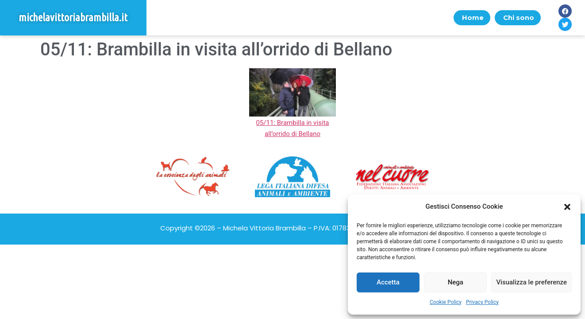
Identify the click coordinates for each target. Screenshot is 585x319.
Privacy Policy (482, 302)
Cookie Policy (446, 302)
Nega (455, 282)
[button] (567, 206)
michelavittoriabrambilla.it (73, 17)
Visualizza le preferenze (531, 282)
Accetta (388, 282)
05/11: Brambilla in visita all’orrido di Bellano (292, 122)
